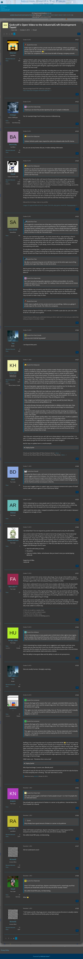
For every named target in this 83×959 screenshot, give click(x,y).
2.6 (26, 15)
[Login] (76, 2)
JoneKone (36, 776)
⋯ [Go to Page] (9, 34)
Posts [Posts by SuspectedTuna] (7, 546)
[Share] (78, 34)
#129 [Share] (77, 499)
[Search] (72, 2)
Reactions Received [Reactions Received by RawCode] (10, 834)
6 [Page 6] (13, 938)
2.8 (32, 15)
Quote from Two (32, 221)
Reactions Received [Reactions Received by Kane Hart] (10, 380)
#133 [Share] (77, 665)
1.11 (67, 15)
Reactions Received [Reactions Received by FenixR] (10, 180)
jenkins (48, 13)
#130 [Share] (77, 527)
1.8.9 (55, 15)
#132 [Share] (77, 627)
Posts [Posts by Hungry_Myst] (7, 646)
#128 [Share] (77, 466)
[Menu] (80, 2)
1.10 (63, 15)
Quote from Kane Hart (33, 793)
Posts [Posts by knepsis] (7, 807)
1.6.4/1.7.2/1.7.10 (47, 15)
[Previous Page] (4, 34)
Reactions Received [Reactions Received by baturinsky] (10, 150)
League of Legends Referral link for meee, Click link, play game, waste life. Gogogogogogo (49, 205)
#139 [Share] (77, 908)
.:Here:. (57, 453)
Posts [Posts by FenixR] (7, 182)
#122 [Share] (77, 101)
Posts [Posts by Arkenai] (7, 518)
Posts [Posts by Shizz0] (7, 895)
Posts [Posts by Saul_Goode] (7, 235)
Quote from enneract (33, 700)
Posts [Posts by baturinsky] (7, 152)
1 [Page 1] (6, 34)
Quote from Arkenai (33, 632)
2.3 (20, 15)
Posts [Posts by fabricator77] (7, 592)
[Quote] (77, 94)
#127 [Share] (77, 360)
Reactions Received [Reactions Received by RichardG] (10, 865)
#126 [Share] (77, 330)
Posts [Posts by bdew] (7, 485)
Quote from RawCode (33, 881)
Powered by (41, 956)
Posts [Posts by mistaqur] (7, 120)
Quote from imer (32, 45)
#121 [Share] (77, 39)
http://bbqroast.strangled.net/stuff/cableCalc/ (36, 90)
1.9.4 (59, 15)
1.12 (71, 15)
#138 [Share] (77, 876)
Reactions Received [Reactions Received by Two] (10, 349)
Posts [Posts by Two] (7, 351)
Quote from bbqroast (33, 136)
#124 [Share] (77, 161)
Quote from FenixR (32, 471)
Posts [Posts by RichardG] (7, 867)
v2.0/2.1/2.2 (14, 15)
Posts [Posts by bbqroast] (7, 60)
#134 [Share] (77, 695)
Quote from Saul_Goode (34, 335)
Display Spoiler (29, 447)
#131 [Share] (77, 573)
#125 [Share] (77, 216)
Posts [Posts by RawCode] (7, 836)
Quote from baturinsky (33, 107)
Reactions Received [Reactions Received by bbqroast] (10, 58)
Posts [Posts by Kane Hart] (7, 382)
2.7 (29, 15)
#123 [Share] (77, 131)
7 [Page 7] (14, 34)
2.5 (23, 15)
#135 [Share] (77, 788)
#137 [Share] (77, 846)
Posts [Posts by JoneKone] (7, 714)
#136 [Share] (77, 815)
